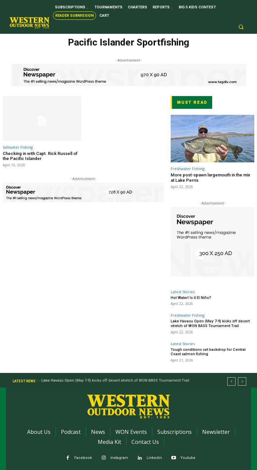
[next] (242, 380)
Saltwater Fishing (18, 147)
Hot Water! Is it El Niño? (191, 298)
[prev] (231, 380)
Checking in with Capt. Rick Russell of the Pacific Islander (40, 156)
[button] (241, 27)
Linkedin (154, 457)
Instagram (119, 457)
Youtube (187, 457)
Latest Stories (183, 292)
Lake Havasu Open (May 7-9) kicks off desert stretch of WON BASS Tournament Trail (209, 323)
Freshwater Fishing (187, 168)
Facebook (83, 457)
